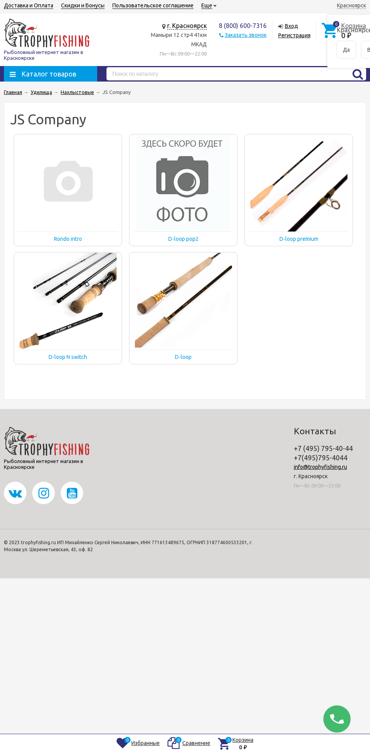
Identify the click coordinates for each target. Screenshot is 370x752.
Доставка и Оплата (28, 5)
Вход (291, 26)
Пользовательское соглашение (153, 5)
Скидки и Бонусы (83, 5)
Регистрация (294, 35)
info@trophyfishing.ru (320, 467)
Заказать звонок (246, 35)
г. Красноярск (187, 25)
